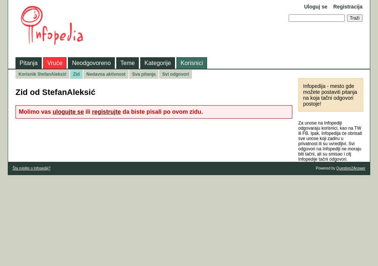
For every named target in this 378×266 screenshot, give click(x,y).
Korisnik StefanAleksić (42, 74)
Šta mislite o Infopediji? (32, 168)
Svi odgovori (175, 74)
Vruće (54, 63)
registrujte (106, 112)
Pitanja (29, 63)
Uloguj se (315, 7)
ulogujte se (68, 112)
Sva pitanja (143, 74)
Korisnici (192, 63)
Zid (76, 74)
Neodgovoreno (91, 63)
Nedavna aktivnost (106, 74)
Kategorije (157, 63)
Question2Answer (350, 168)
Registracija (347, 7)
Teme (127, 63)
